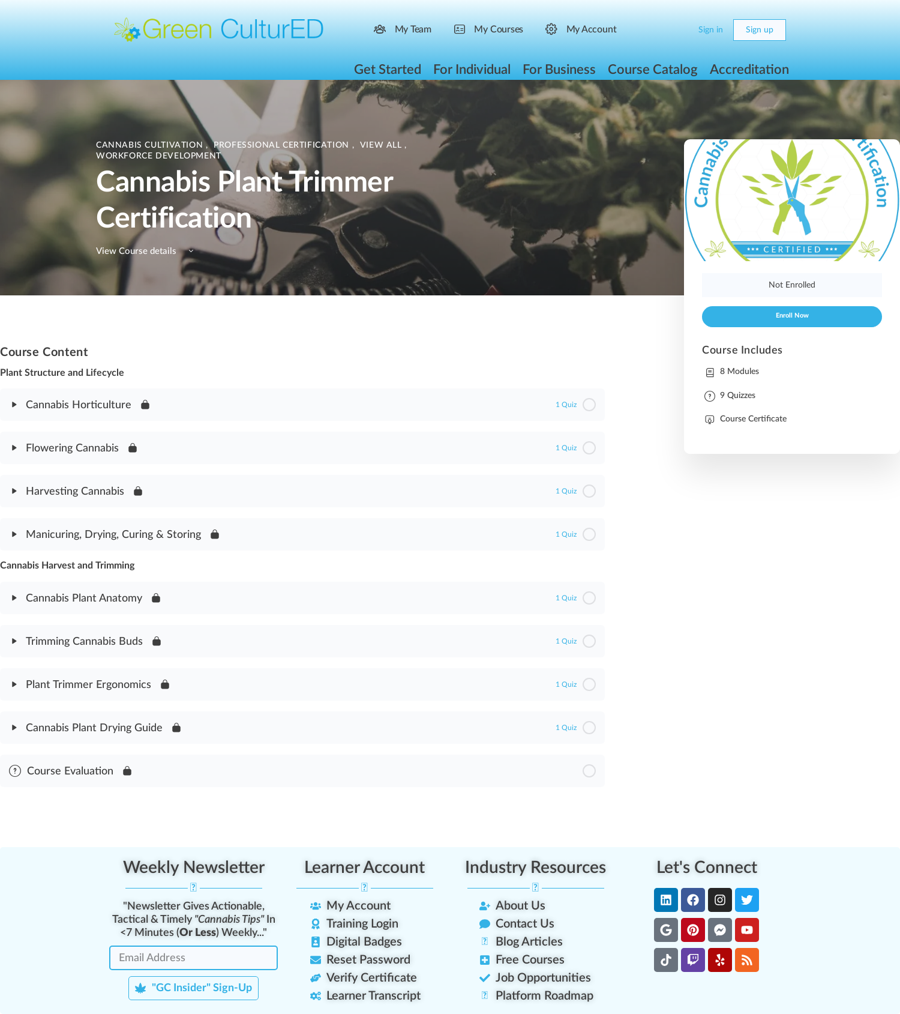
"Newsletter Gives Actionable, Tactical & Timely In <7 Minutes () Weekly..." (193, 919)
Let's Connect (706, 867)
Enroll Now (792, 316)
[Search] (655, 30)
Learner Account (364, 867)
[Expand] (14, 404)
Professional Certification (283, 145)
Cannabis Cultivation (151, 145)
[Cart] (679, 30)
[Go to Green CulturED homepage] (219, 29)
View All (382, 145)
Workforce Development (158, 156)
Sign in (710, 30)
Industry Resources (535, 867)
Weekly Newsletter (194, 867)
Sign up (759, 30)
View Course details (146, 251)
